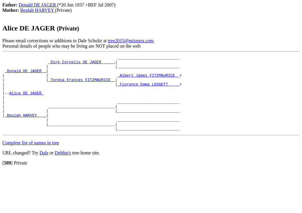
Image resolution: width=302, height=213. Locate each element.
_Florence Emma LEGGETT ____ (148, 90)
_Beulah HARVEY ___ (25, 127)
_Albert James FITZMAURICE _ (148, 79)
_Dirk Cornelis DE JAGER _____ (81, 63)
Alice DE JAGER (26, 101)
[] (7, 177)
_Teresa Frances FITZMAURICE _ (81, 85)
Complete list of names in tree (30, 157)
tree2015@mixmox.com (131, 40)
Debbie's (63, 167)
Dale (44, 167)
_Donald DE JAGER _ (25, 74)
